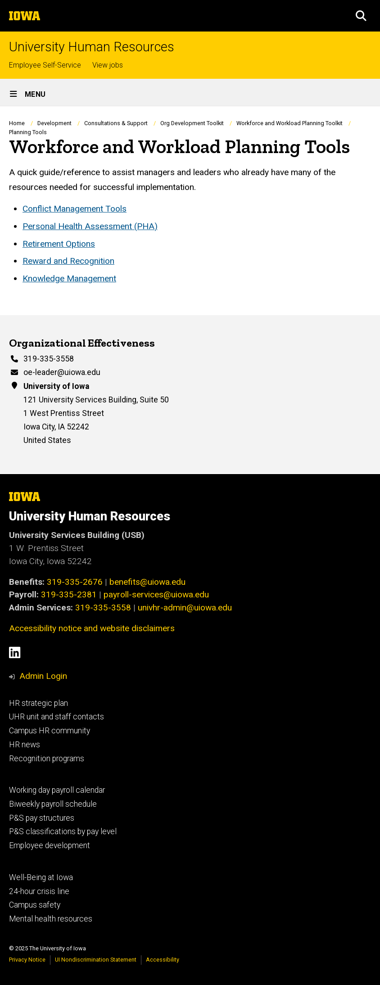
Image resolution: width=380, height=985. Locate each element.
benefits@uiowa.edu (147, 582)
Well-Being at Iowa (41, 877)
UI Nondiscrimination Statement (95, 959)
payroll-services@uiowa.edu (156, 594)
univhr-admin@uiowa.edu (185, 607)
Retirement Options (59, 244)
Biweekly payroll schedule (53, 804)
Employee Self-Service (45, 65)
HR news (24, 744)
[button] (361, 16)
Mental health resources (50, 918)
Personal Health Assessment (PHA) (90, 226)
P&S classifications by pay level (63, 831)
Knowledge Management (69, 278)
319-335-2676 (75, 582)
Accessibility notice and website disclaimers (92, 628)
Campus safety (34, 904)
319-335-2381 (69, 594)
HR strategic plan (38, 703)
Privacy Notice (27, 959)
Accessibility (162, 959)
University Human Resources (91, 47)
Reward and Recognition (68, 261)
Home (17, 123)
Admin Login (43, 676)
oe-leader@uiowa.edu (61, 371)
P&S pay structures (41, 817)
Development (54, 123)
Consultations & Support (116, 123)
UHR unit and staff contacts (56, 716)
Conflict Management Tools (75, 208)
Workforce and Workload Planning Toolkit (289, 123)
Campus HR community (49, 730)
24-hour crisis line (39, 891)
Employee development (49, 845)
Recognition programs (46, 758)
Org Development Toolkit (192, 123)
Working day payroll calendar (57, 790)
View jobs (107, 65)
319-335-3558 (48, 358)
